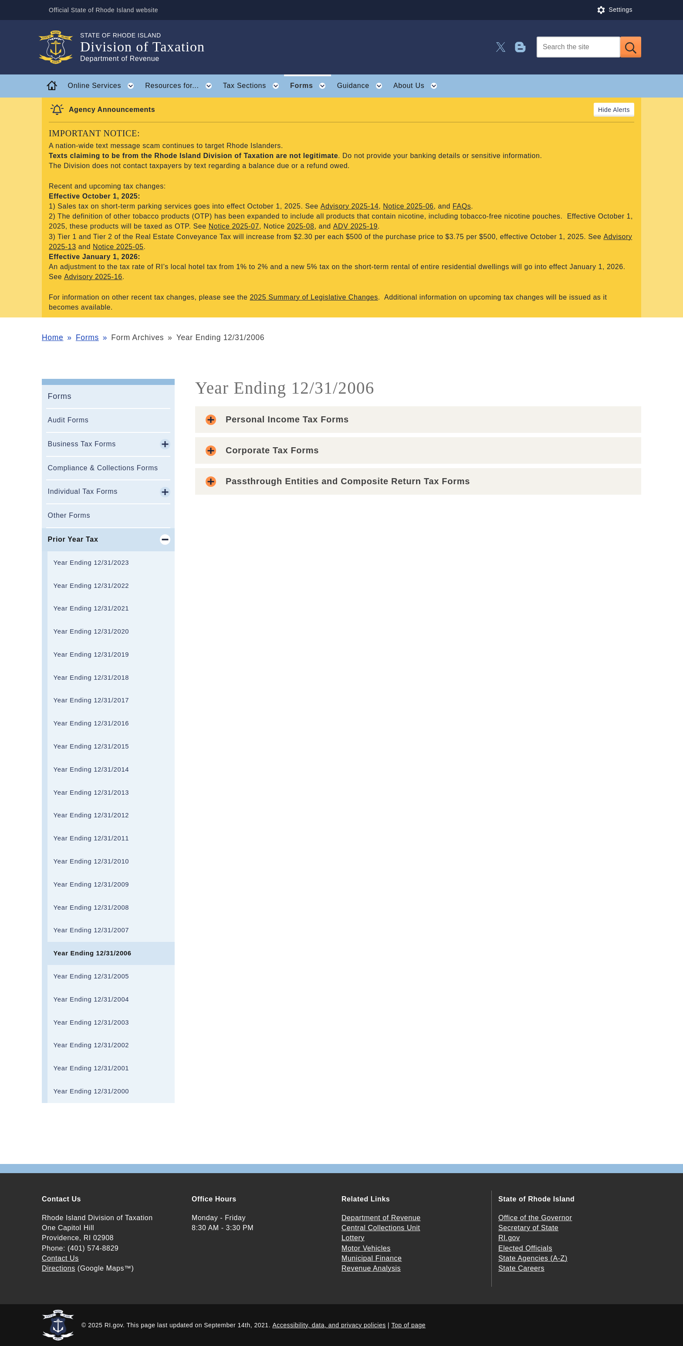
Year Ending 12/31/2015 (91, 746)
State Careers (521, 1268)
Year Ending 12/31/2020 (91, 631)
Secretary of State (528, 1227)
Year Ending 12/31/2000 (91, 1091)
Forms (87, 337)
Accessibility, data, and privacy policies (328, 1325)
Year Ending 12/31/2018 (91, 677)
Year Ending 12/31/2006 (93, 953)
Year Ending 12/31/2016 (91, 723)
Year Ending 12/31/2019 (91, 654)
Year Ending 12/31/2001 (91, 1068)
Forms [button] (310, 85)
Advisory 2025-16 (93, 276)
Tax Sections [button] (253, 85)
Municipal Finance (372, 1258)
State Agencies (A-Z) (533, 1258)
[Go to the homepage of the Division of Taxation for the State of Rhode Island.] (61, 47)
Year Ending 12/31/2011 (91, 838)
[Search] (578, 47)
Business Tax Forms (82, 444)
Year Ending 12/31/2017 (91, 700)
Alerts (621, 109)
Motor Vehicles (366, 1248)
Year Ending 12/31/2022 (91, 585)
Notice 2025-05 (118, 246)
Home (52, 337)
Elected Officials (525, 1248)
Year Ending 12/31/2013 (91, 792)
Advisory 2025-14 (350, 206)
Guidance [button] (362, 85)
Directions (58, 1268)
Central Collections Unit (381, 1227)
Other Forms (69, 515)
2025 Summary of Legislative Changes (314, 297)
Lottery (353, 1237)
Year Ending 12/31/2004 (91, 999)
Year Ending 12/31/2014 (91, 769)
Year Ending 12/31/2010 (91, 861)
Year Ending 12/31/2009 (91, 884)
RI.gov (509, 1237)
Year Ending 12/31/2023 (91, 562)
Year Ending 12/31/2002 (91, 1045)
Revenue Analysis (371, 1268)
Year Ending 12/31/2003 (91, 1022)
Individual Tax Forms (83, 491)
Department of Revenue (381, 1217)
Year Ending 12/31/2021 (91, 608)
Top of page (409, 1325)
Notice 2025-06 (408, 206)
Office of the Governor (535, 1217)
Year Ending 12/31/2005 (91, 976)
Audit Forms (68, 420)
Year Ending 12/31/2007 (91, 930)
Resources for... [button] (181, 85)
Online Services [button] (103, 85)
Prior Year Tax (73, 539)
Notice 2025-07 (234, 226)
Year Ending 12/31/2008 (91, 907)
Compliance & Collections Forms (103, 468)
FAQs (462, 206)
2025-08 (300, 226)
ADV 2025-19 (355, 226)
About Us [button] (418, 85)
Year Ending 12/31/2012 (91, 815)
